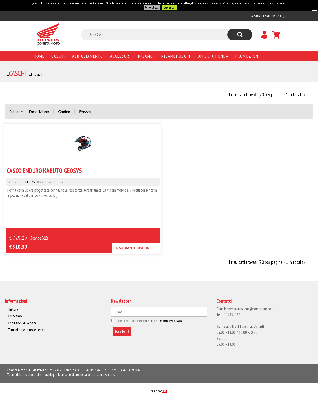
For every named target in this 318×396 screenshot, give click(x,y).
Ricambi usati (176, 56)
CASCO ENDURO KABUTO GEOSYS (44, 170)
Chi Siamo (15, 316)
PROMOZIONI (247, 56)
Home (39, 56)
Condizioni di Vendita (22, 323)
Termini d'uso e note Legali (26, 329)
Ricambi (146, 56)
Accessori (120, 56)
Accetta (169, 8)
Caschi (58, 56)
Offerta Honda (213, 56)
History (13, 309)
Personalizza (152, 8)
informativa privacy (170, 321)
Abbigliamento (87, 56)
